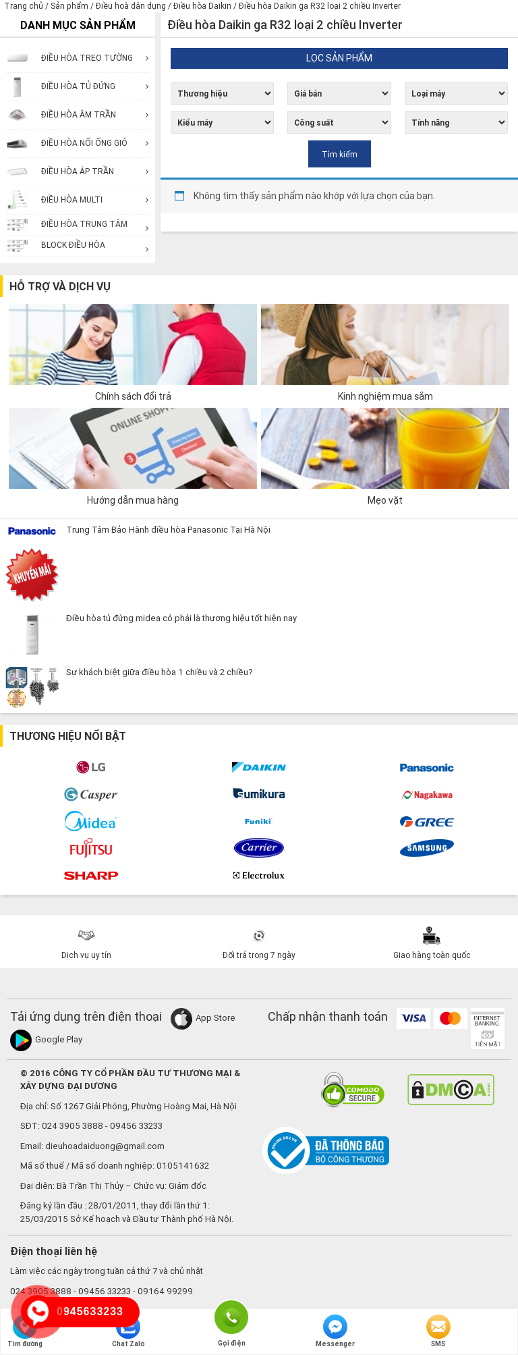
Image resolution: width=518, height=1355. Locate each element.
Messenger (335, 1331)
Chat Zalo (128, 1331)
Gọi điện (231, 1316)
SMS (438, 1331)
